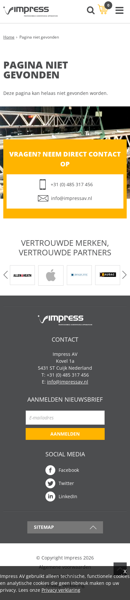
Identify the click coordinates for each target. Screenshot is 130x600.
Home (8, 37)
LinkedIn (68, 496)
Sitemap (44, 527)
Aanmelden (65, 434)
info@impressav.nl (71, 198)
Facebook (69, 470)
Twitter (66, 483)
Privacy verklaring (60, 590)
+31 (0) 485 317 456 (72, 184)
